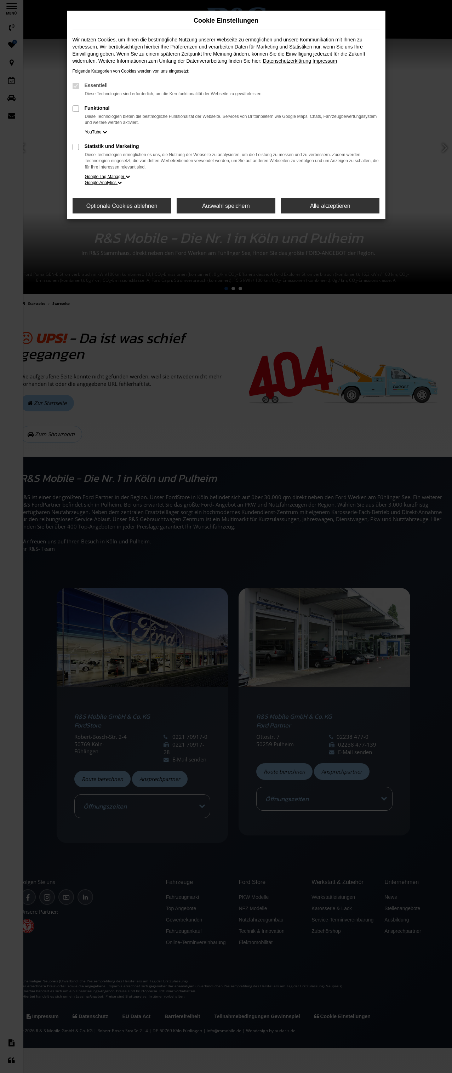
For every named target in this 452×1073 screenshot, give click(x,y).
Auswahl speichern (226, 206)
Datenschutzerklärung (287, 61)
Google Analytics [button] (103, 182)
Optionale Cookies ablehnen (122, 206)
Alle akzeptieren (330, 206)
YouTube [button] (96, 132)
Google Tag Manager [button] (107, 176)
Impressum (325, 61)
